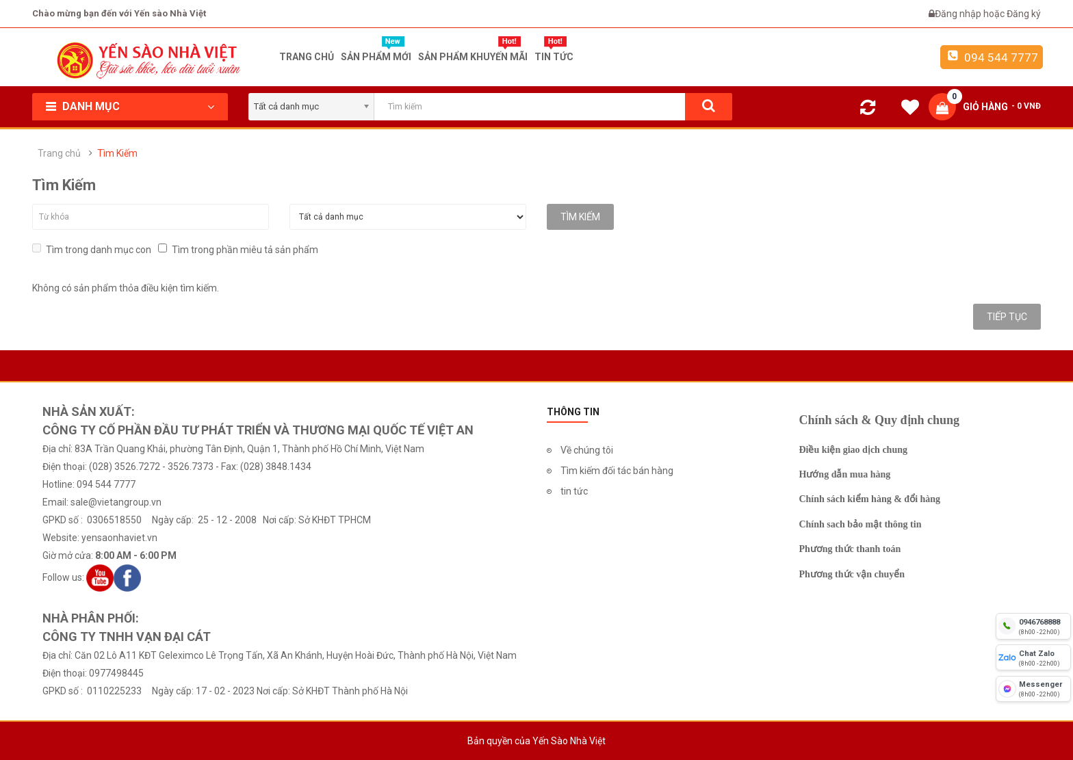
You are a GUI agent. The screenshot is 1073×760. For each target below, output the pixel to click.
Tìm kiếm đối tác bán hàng (616, 470)
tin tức (574, 491)
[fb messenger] (1033, 689)
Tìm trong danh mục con (91, 249)
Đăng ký (1024, 13)
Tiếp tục (1007, 316)
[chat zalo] (1033, 657)
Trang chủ (59, 153)
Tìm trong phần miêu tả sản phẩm (238, 249)
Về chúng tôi (586, 450)
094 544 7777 (991, 56)
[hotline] (1033, 626)
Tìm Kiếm (117, 153)
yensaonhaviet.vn (119, 537)
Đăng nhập (959, 13)
